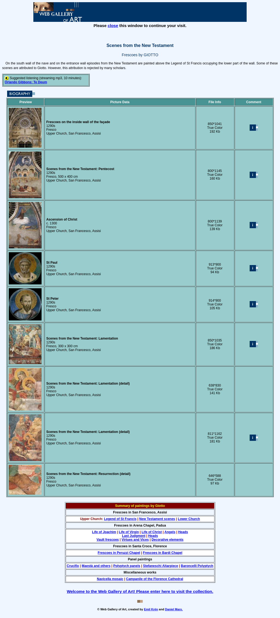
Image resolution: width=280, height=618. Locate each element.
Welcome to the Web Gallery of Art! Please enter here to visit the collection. (140, 591)
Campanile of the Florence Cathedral (154, 579)
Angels (169, 532)
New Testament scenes (157, 519)
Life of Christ (152, 532)
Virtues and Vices (135, 540)
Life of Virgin (129, 532)
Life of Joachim (104, 532)
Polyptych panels (126, 566)
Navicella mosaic (110, 579)
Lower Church (189, 519)
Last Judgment (133, 536)
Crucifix (73, 566)
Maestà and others (96, 566)
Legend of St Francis (120, 519)
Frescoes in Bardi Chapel (162, 553)
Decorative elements (167, 540)
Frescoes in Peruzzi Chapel (119, 553)
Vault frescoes (108, 540)
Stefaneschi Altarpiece (160, 566)
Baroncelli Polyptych (197, 566)
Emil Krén (151, 609)
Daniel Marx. (174, 609)
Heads (183, 532)
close (113, 25)
